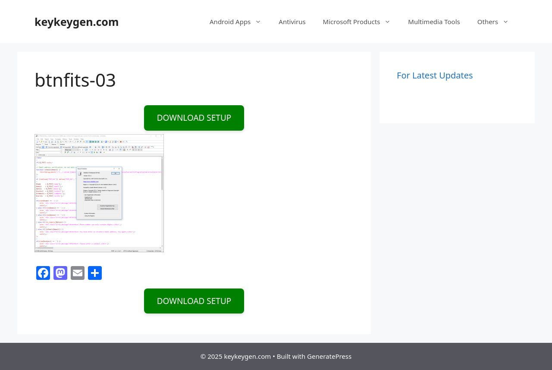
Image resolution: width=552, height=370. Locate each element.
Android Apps (240, 21)
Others (497, 21)
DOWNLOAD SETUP (194, 117)
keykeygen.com (76, 21)
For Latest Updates (435, 75)
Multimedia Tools (434, 21)
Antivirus (292, 21)
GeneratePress (329, 356)
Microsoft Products (361, 21)
